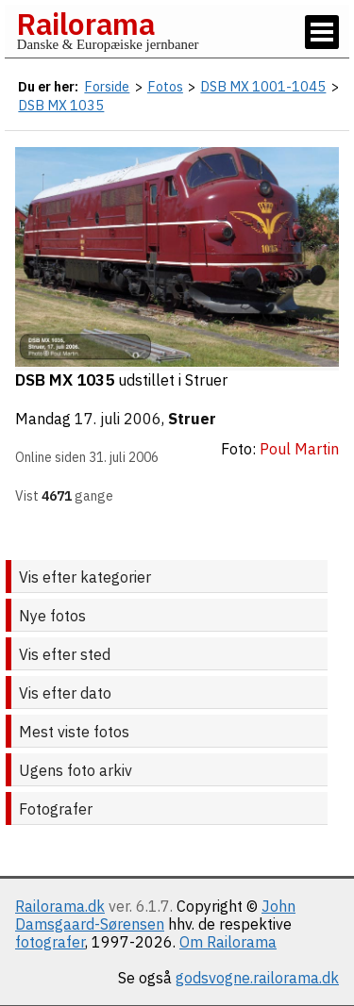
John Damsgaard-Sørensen (155, 915)
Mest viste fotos (74, 731)
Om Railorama (228, 941)
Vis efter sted (64, 654)
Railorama (85, 23)
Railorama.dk (60, 906)
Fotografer (56, 809)
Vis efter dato (65, 693)
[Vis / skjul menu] (322, 32)
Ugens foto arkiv (75, 770)
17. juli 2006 (118, 418)
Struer (192, 418)
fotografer (50, 941)
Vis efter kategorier (85, 577)
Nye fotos (52, 615)
